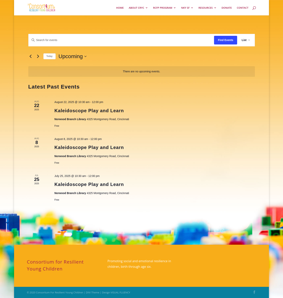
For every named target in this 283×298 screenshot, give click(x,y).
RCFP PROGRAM (162, 7)
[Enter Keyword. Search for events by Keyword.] (121, 40)
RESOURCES (205, 7)
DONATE (227, 7)
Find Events (225, 40)
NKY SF (185, 7)
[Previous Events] (30, 56)
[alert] (141, 71)
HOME (120, 7)
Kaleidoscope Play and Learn (89, 110)
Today (49, 56)
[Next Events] (38, 56)
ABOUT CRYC (136, 7)
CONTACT (242, 7)
